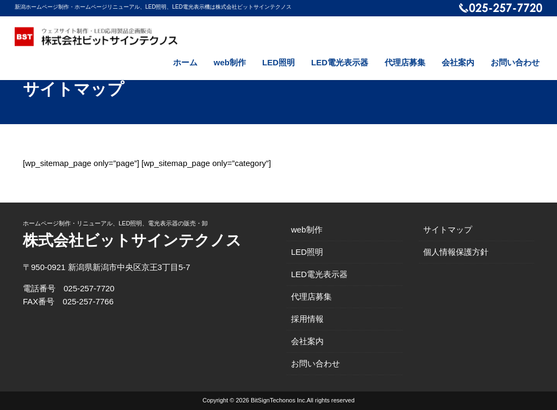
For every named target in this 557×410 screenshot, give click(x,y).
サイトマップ (447, 229)
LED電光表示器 (339, 62)
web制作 (230, 62)
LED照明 (278, 62)
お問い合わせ (515, 62)
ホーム (185, 62)
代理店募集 (405, 62)
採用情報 (307, 318)
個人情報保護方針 (455, 251)
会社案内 (458, 62)
